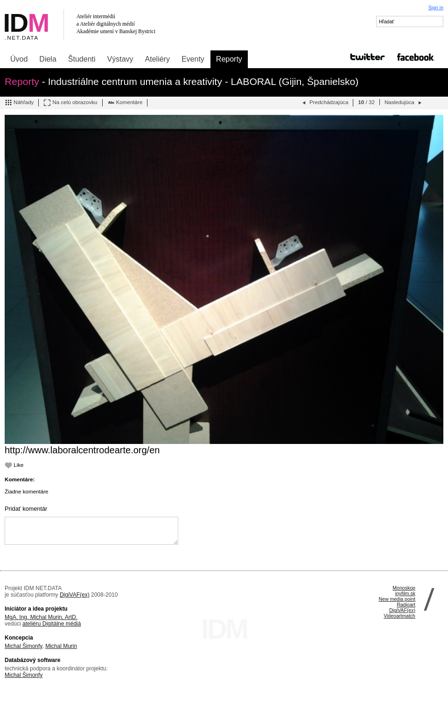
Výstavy (120, 59)
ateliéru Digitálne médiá (51, 623)
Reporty (229, 59)
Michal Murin (61, 646)
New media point (396, 599)
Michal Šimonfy (23, 646)
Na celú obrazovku (70, 102)
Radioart (406, 604)
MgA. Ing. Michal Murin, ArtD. (41, 617)
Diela (47, 59)
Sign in (435, 7)
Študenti (82, 59)
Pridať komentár (26, 508)
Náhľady (19, 102)
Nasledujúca (404, 102)
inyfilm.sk (405, 593)
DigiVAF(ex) (75, 594)
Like (14, 465)
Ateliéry (157, 59)
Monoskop (403, 588)
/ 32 (366, 102)
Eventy (193, 59)
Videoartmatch (399, 616)
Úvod (19, 59)
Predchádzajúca (324, 102)
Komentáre (125, 102)
